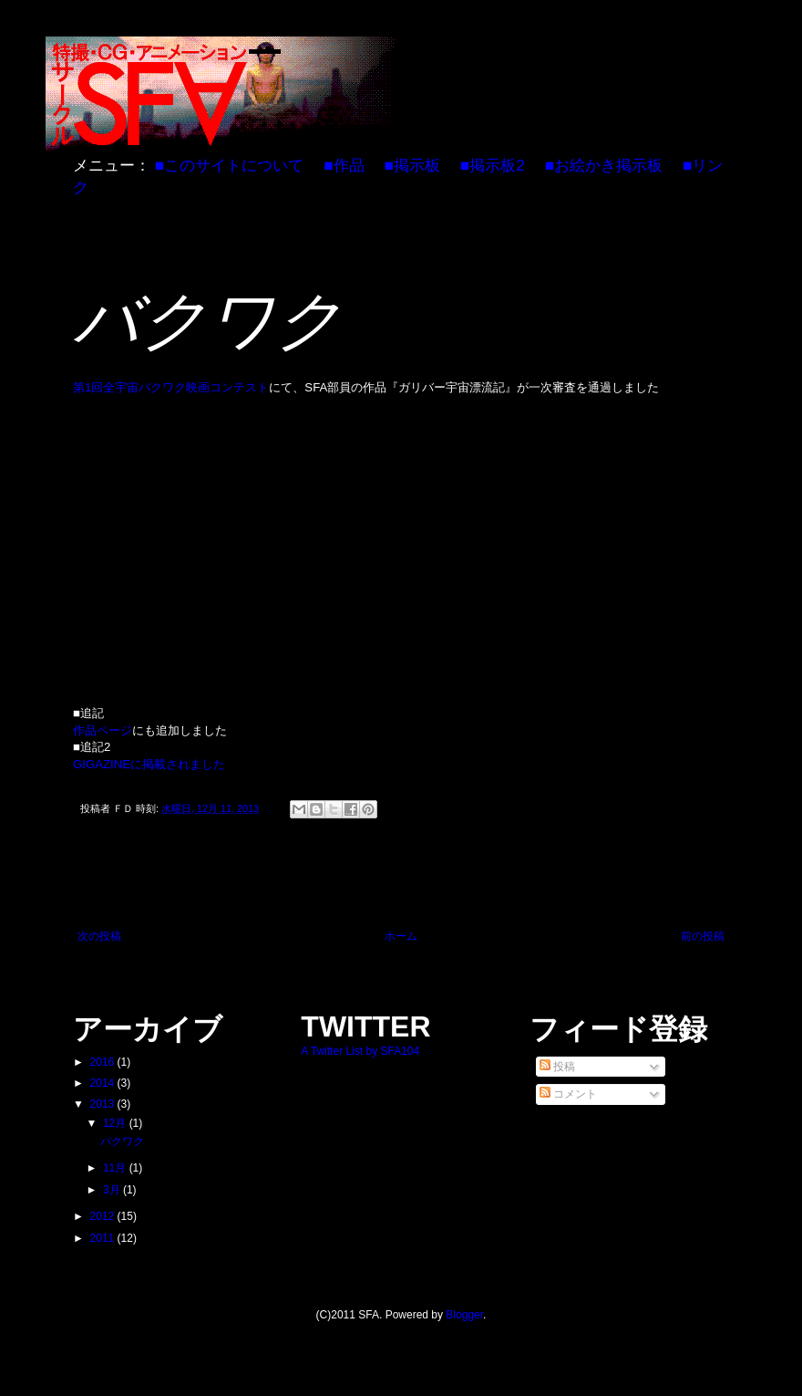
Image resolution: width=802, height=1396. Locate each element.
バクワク (122, 1141)
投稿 (557, 1066)
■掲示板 (411, 165)
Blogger (464, 1314)
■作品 (344, 165)
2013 (104, 1104)
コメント (568, 1094)
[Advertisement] (401, 879)
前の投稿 (703, 936)
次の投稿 (99, 936)
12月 (116, 1123)
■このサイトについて (229, 165)
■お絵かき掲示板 (604, 165)
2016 (104, 1062)
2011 (104, 1238)
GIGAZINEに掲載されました (149, 764)
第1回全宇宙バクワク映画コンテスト (171, 387)
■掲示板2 (492, 165)
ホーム (401, 936)
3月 (113, 1189)
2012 (104, 1216)
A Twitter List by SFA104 (360, 1051)
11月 (116, 1168)
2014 (104, 1083)
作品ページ (102, 730)
